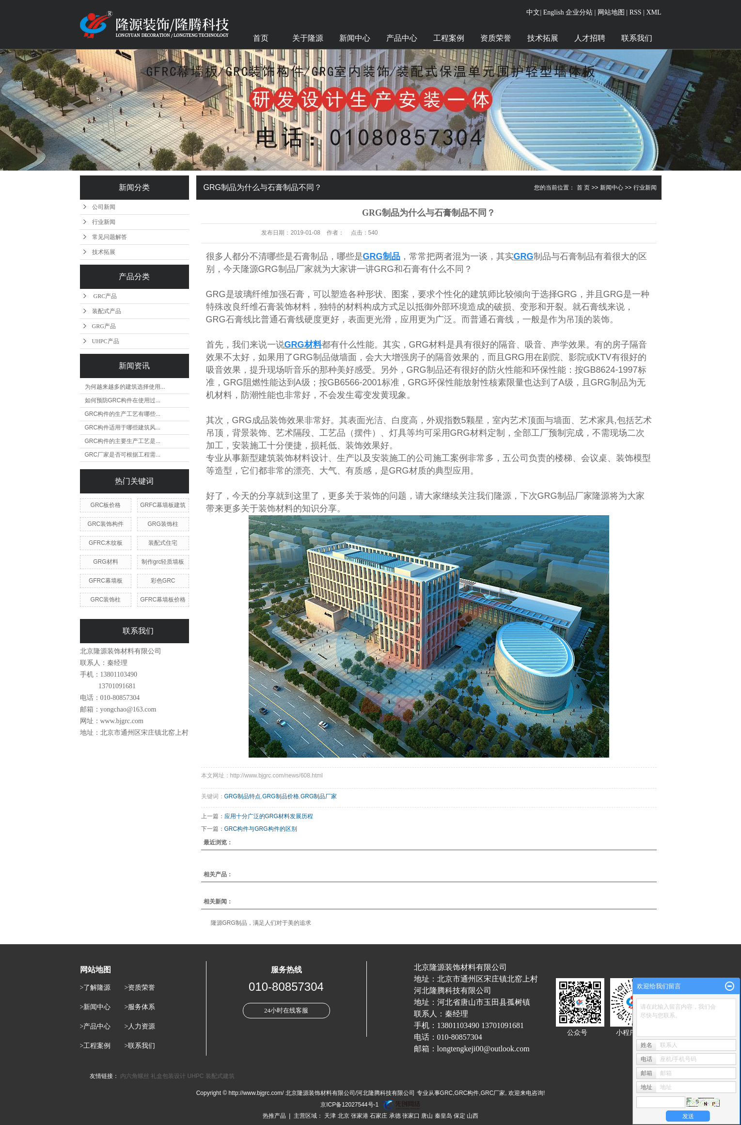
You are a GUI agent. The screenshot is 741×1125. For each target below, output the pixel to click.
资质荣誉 (495, 38)
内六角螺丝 (134, 1076)
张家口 (411, 1115)
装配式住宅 (162, 542)
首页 (260, 38)
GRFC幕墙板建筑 (163, 505)
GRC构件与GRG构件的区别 (260, 828)
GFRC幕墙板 (106, 580)
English (553, 12)
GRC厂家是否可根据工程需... (123, 454)
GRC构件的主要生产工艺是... (123, 441)
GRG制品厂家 (318, 796)
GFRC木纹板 (106, 542)
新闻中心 (354, 38)
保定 (459, 1115)
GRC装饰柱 (106, 599)
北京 (343, 1115)
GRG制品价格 (280, 796)
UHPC (196, 1076)
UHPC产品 (105, 341)
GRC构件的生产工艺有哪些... (123, 414)
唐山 (427, 1115)
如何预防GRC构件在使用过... (123, 400)
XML (653, 12)
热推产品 (274, 1115)
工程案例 (448, 38)
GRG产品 (104, 326)
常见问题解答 (109, 237)
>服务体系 (139, 1007)
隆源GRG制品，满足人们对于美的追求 (261, 922)
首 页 (583, 187)
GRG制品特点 (242, 796)
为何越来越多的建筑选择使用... (125, 386)
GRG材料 (105, 561)
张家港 (359, 1115)
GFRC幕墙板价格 (163, 599)
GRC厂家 (493, 1093)
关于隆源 (307, 38)
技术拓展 (542, 38)
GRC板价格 (106, 505)
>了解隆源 (95, 987)
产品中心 (401, 38)
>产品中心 (95, 1026)
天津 (330, 1115)
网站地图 (611, 12)
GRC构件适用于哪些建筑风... (123, 427)
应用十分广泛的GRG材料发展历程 (268, 816)
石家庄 (378, 1115)
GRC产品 (104, 296)
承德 (395, 1115)
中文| (533, 12)
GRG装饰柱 (162, 524)
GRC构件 (467, 1093)
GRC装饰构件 (106, 524)
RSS (636, 12)
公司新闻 (103, 207)
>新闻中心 (95, 1007)
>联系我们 (139, 1045)
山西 (472, 1115)
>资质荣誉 (139, 987)
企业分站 (579, 12)
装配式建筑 (220, 1076)
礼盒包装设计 (168, 1076)
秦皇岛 (443, 1115)
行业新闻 (103, 222)
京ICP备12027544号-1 (349, 1104)
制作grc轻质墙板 (163, 561)
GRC (446, 1093)
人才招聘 (589, 38)
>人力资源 (139, 1026)
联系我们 (636, 38)
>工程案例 (95, 1045)
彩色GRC (163, 580)
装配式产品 (106, 311)
